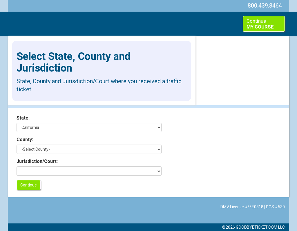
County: (25, 139)
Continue (260, 24)
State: (23, 118)
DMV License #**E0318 (241, 207)
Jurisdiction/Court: (37, 161)
